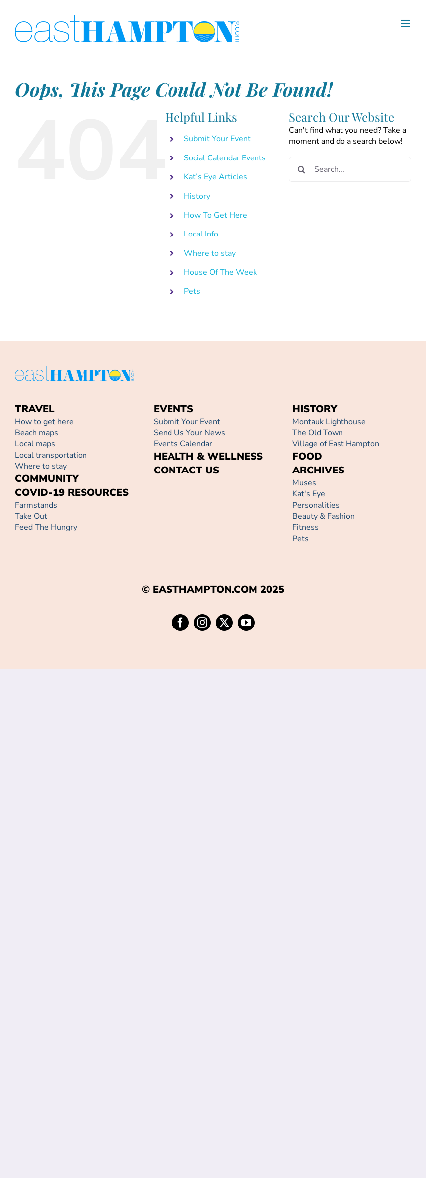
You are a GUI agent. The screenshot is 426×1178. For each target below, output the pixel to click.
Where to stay (210, 253)
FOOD (307, 456)
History (197, 196)
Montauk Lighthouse (329, 421)
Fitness (305, 527)
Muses (304, 482)
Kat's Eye (308, 493)
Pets (192, 291)
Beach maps (36, 432)
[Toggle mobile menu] (406, 23)
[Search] (301, 169)
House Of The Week (220, 272)
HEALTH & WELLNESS (208, 456)
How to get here (44, 421)
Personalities (316, 505)
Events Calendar (183, 443)
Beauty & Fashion (323, 516)
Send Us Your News (189, 432)
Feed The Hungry (46, 527)
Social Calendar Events (225, 158)
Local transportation (51, 455)
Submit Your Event (217, 138)
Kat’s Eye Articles (215, 176)
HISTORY (314, 409)
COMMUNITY (47, 478)
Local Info (201, 234)
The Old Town (317, 432)
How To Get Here (215, 215)
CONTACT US (186, 470)
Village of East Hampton (335, 443)
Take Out (31, 516)
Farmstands (36, 505)
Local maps (35, 443)
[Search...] (350, 169)
